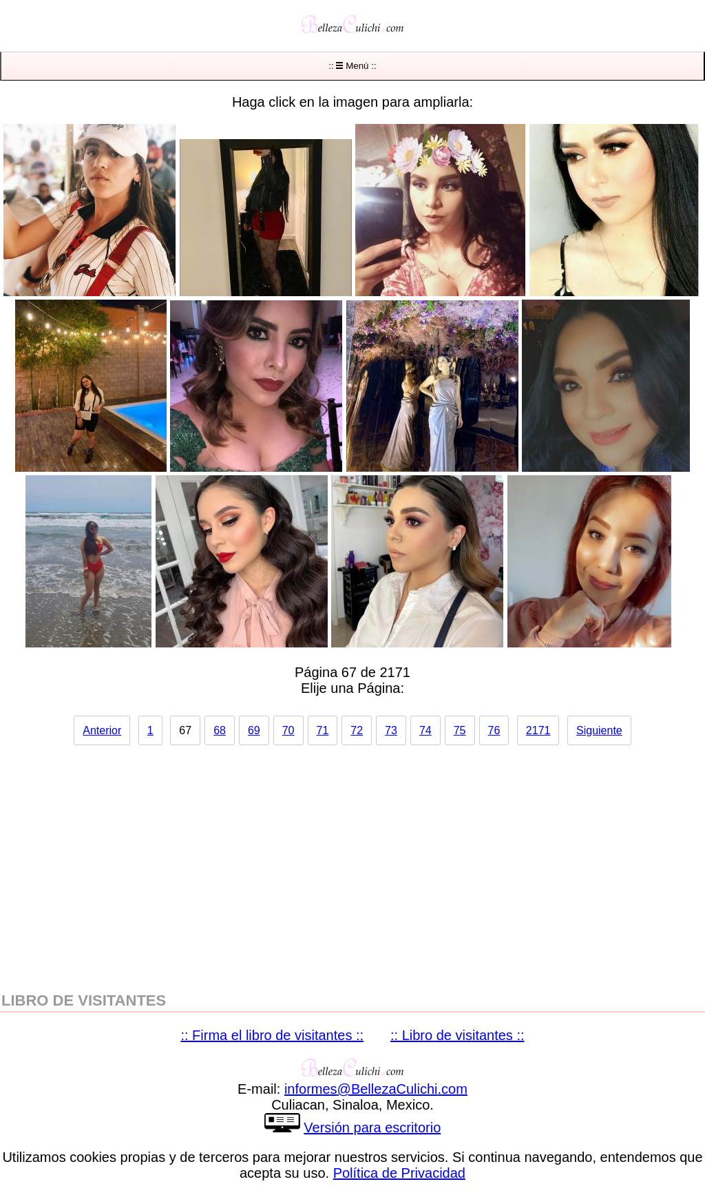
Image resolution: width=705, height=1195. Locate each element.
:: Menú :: (352, 66)
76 (494, 730)
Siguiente (599, 730)
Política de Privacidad (399, 1173)
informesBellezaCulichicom (375, 1089)
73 (391, 730)
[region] (352, 861)
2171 (538, 730)
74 (425, 730)
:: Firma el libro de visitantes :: (272, 1035)
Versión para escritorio (372, 1127)
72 (356, 730)
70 (288, 730)
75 (460, 730)
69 (254, 730)
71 (323, 730)
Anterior (102, 730)
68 (219, 730)
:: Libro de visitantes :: (457, 1035)
